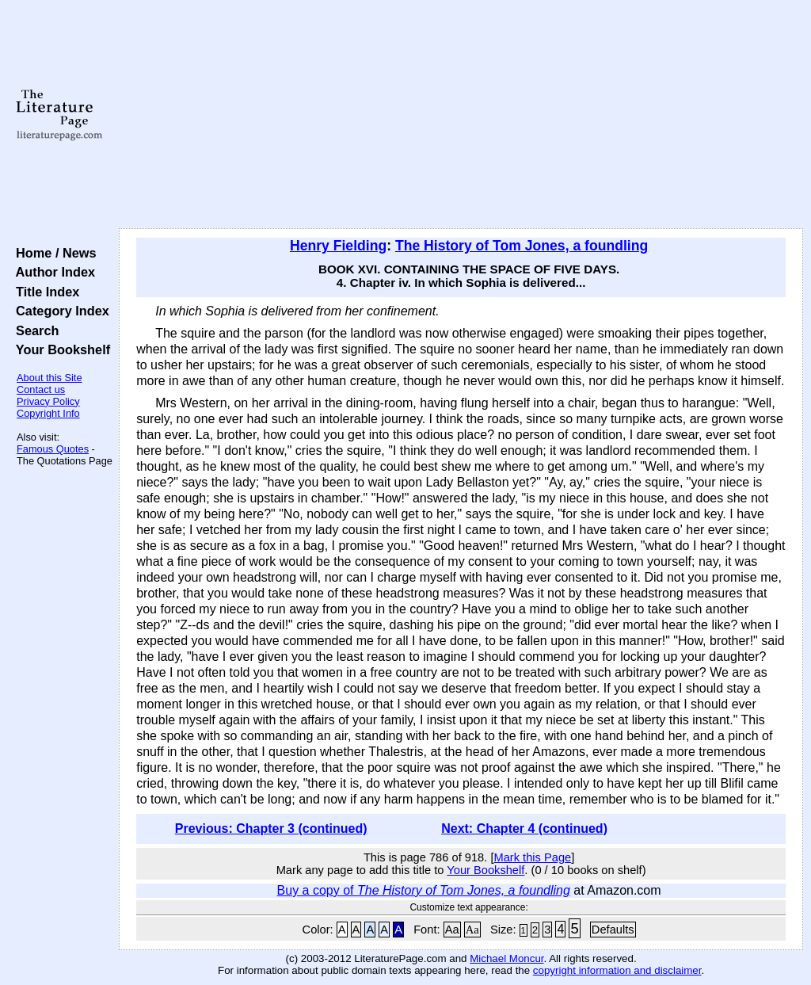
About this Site (49, 378)
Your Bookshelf (59, 349)
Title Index (44, 291)
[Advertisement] (461, 115)
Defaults (613, 929)
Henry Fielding (338, 246)
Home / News (53, 253)
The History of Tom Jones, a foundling (521, 246)
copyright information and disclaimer (617, 970)
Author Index (52, 272)
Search (34, 330)
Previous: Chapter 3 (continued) (271, 828)
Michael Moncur (506, 958)
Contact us (41, 389)
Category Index (59, 311)
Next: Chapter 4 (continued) (524, 828)
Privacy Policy (48, 401)
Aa (452, 929)
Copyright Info (48, 413)
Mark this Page (532, 857)
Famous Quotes (53, 449)
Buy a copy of (423, 890)
